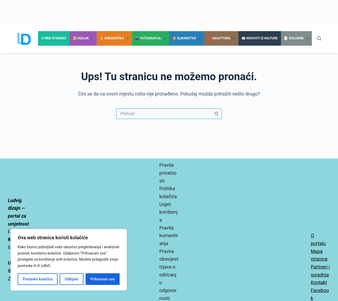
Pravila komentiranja (168, 235)
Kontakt (319, 282)
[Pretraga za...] (163, 113)
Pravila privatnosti (167, 172)
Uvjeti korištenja (168, 212)
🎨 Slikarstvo (187, 38)
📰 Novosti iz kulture (260, 38)
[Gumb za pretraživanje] (216, 113)
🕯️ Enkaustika (115, 38)
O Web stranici (53, 38)
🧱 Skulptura (222, 38)
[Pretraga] (319, 38)
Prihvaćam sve (103, 279)
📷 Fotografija (151, 38)
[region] (69, 259)
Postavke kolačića (38, 279)
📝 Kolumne (297, 38)
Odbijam (71, 279)
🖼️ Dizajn (84, 38)
